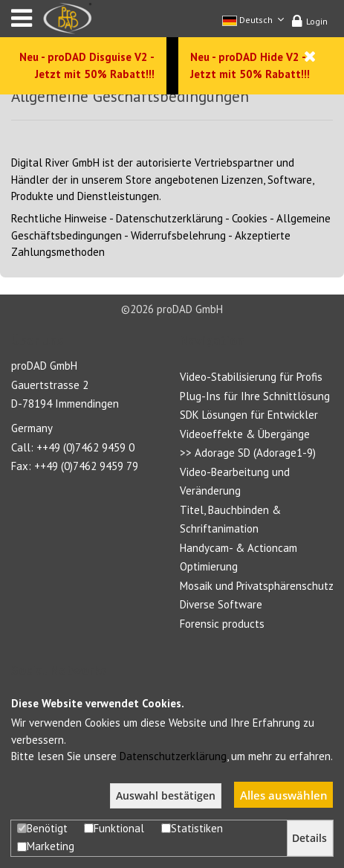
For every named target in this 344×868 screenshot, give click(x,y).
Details (309, 838)
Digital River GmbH (55, 162)
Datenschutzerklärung (169, 218)
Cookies (249, 218)
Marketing (45, 846)
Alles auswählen (284, 795)
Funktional (114, 828)
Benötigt (42, 828)
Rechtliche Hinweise (59, 218)
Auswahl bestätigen (165, 796)
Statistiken (192, 828)
